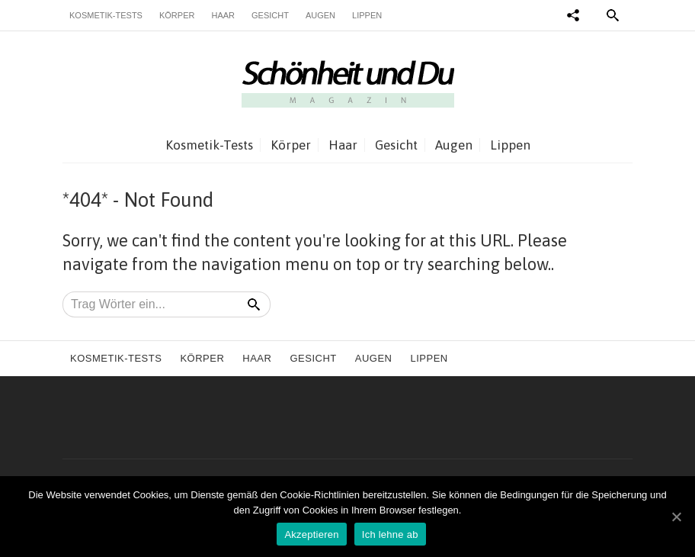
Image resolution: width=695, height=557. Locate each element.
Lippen (367, 15)
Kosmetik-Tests (106, 15)
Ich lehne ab (390, 534)
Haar (223, 15)
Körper (176, 15)
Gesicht (270, 15)
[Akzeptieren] (676, 516)
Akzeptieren (311, 534)
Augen (320, 15)
